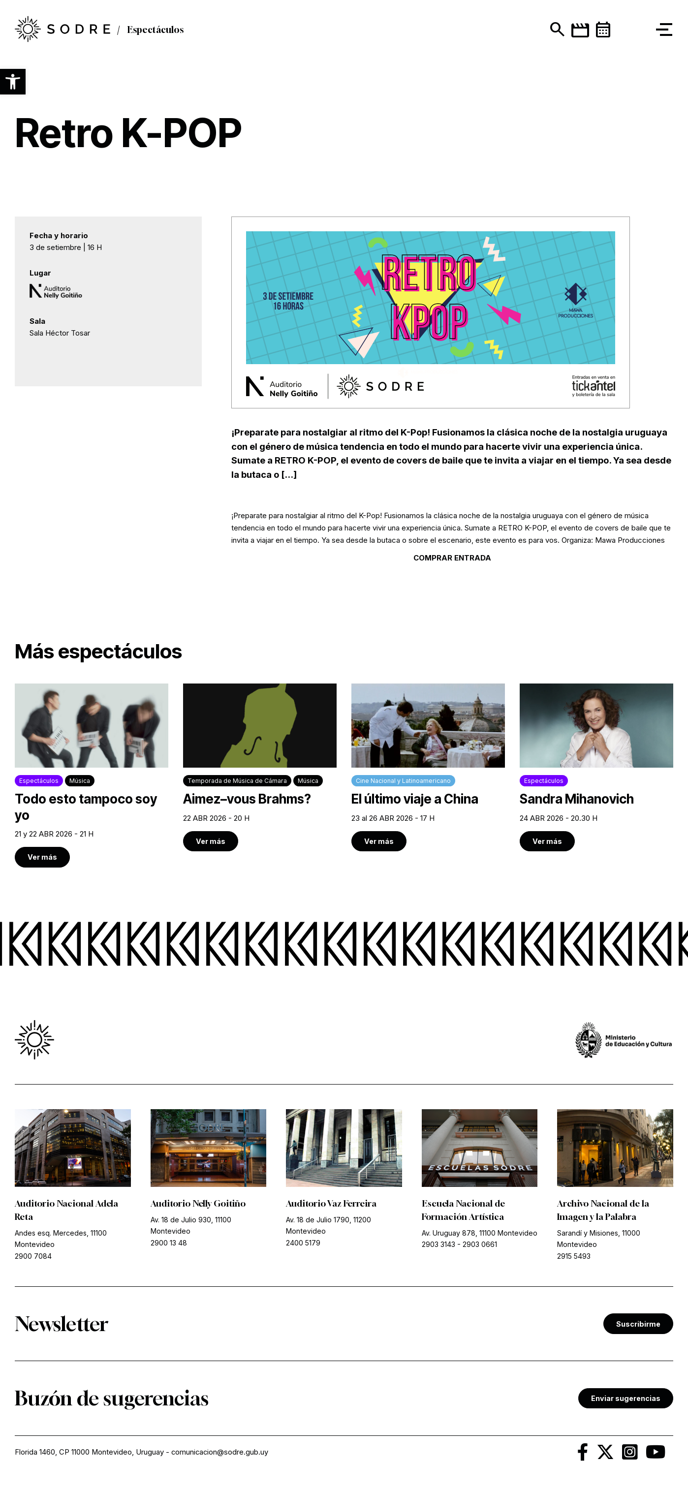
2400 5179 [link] (303, 1244)
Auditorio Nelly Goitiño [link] (200, 1205)
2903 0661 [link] (480, 1246)
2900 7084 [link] (33, 1257)
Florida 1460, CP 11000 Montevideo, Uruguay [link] (89, 1453)
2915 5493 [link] (574, 1257)
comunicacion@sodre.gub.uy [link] (221, 1453)
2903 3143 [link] (438, 1246)
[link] (91, 776)
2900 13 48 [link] (169, 1244)
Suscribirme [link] (638, 1325)
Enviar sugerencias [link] (625, 1400)
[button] (13, 81)
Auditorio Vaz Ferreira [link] (333, 1205)
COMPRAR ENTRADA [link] (452, 557)
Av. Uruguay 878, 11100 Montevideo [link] (479, 1235)
